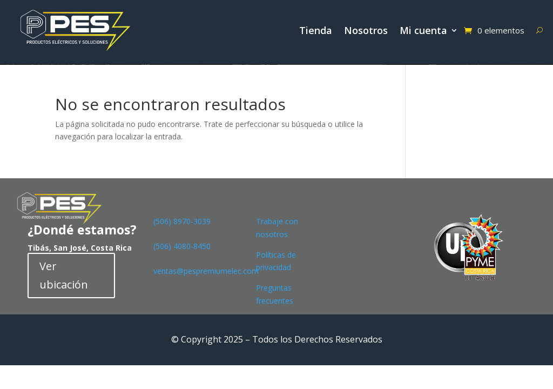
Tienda (315, 30)
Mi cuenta (423, 30)
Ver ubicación (63, 275)
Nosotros (366, 30)
